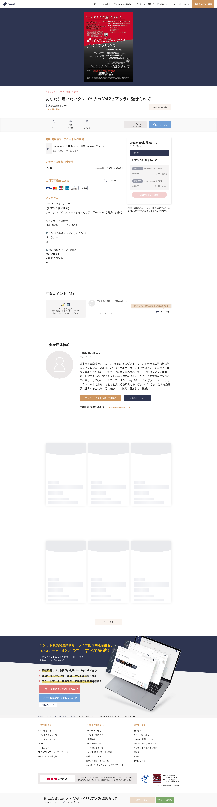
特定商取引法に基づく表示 (145, 748)
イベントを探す (44, 730)
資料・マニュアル (93, 756)
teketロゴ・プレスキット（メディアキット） (106, 765)
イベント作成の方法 (94, 735)
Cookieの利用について (143, 739)
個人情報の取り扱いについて (146, 743)
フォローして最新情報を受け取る (100, 398)
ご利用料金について (94, 739)
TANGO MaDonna (90, 353)
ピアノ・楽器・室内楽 (68, 92)
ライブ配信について (94, 748)
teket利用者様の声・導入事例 (99, 752)
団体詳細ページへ (137, 398)
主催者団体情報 (160, 107)
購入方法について (115, 180)
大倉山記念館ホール (74, 802)
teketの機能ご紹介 (94, 743)
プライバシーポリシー (143, 735)
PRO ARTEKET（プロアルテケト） (53, 752)
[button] (33, 796)
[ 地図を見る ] (54, 109)
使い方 (41, 743)
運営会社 (138, 752)
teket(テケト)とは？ (95, 730)
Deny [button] (163, 793)
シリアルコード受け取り (48, 756)
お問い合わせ (139, 760)
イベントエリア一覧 (46, 739)
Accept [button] (177, 793)
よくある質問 (44, 748)
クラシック (50, 92)
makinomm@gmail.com (120, 407)
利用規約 (138, 730)
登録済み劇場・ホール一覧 (97, 760)
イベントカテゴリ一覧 (47, 735)
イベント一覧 (70, 716)
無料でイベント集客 (203, 4)
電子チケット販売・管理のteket (50, 716)
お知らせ (138, 756)
